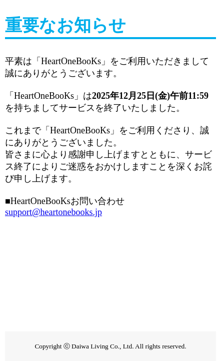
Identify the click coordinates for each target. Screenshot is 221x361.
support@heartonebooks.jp (53, 212)
